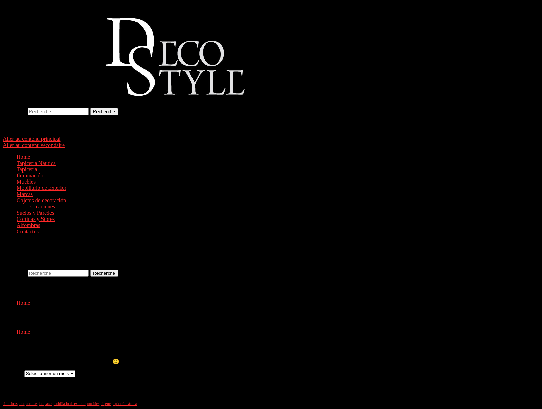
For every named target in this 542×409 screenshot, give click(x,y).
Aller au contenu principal (32, 139)
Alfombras (28, 225)
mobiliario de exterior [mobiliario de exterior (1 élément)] (70, 404)
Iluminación (30, 175)
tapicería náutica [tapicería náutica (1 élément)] (125, 404)
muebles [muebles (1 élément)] (93, 404)
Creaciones (42, 207)
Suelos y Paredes (35, 213)
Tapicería (27, 169)
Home (23, 157)
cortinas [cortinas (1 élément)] (32, 404)
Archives (13, 373)
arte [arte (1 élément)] (22, 404)
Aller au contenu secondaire (34, 145)
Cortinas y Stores (36, 219)
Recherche (14, 111)
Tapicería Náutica (36, 163)
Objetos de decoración (41, 200)
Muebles (26, 182)
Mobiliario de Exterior (41, 188)
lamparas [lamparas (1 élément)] (45, 404)
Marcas (25, 194)
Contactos (28, 231)
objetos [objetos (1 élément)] (106, 404)
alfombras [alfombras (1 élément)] (10, 404)
